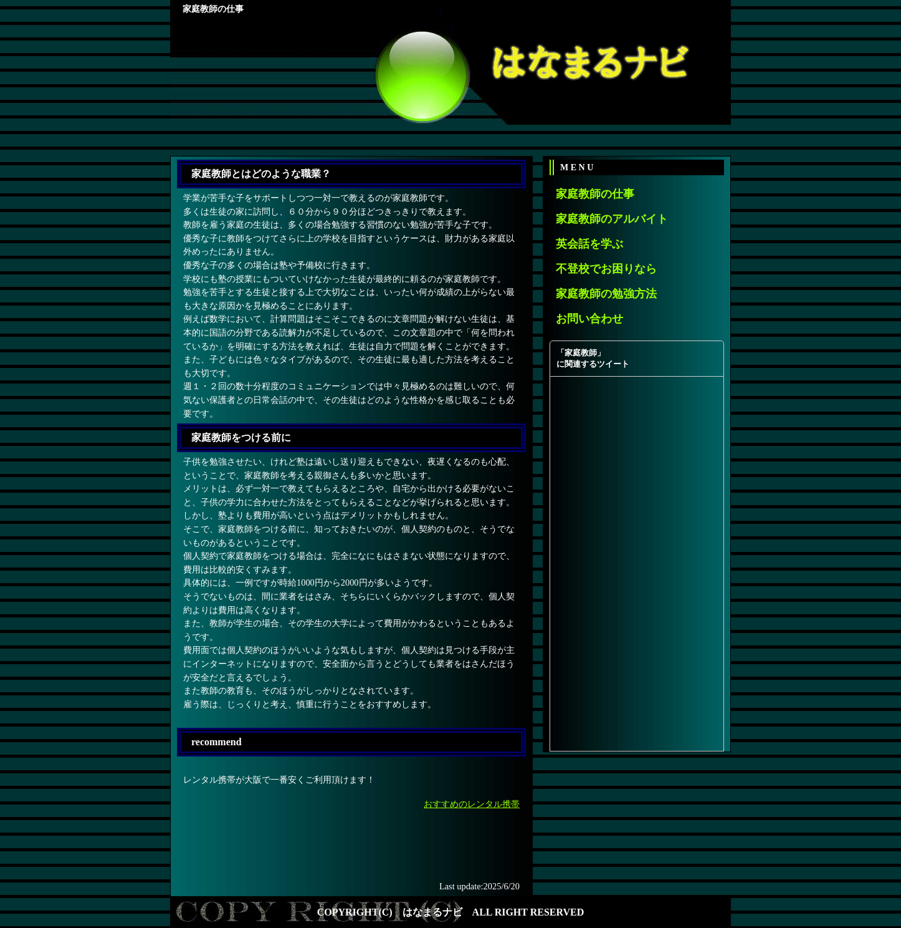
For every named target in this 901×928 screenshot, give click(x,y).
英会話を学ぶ (589, 244)
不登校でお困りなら (606, 269)
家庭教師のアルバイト (612, 219)
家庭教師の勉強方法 (606, 294)
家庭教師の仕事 (595, 194)
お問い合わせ (589, 318)
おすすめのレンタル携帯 (472, 804)
